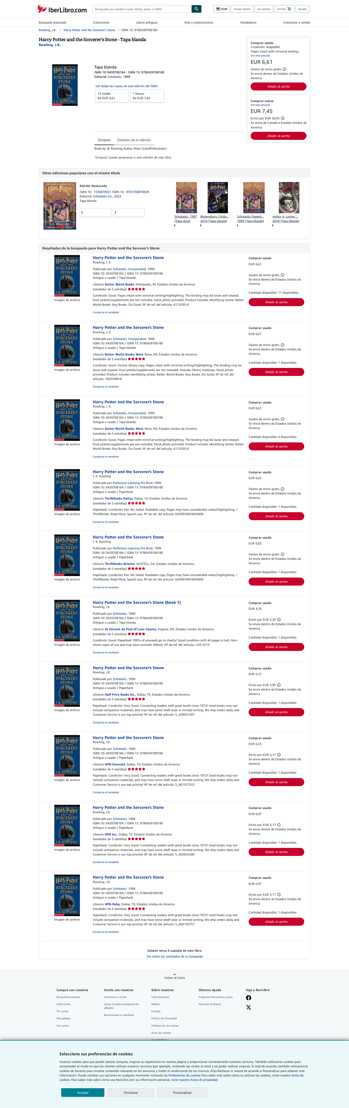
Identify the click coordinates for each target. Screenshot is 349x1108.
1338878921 (102, 192)
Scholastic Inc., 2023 (107, 196)
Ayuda (302, 9)
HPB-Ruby (112, 904)
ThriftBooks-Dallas (119, 498)
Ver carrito (63, 1025)
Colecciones (101, 22)
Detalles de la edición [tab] (134, 140)
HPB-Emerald (115, 764)
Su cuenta (264, 9)
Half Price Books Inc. (120, 694)
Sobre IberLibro (160, 997)
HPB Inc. (111, 834)
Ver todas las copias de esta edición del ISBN (126, 86)
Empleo (155, 1011)
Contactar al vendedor (106, 312)
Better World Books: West (124, 354)
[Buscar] (196, 9)
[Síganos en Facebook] (248, 998)
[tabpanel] (168, 153)
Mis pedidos (64, 1018)
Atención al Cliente (210, 1004)
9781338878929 (137, 192)
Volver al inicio (174, 978)
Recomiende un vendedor (119, 1015)
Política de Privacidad (164, 1018)
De (112, 95)
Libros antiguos (147, 22)
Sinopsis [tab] (104, 140)
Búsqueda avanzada (52, 22)
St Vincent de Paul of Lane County (130, 629)
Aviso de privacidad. (204, 1080)
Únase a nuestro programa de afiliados (121, 1006)
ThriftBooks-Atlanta (120, 564)
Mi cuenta (62, 1011)
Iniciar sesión (242, 9)
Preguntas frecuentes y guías (216, 997)
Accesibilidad (159, 1040)
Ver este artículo (260, 55)
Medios (155, 1004)
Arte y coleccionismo (199, 22)
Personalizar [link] (182, 1092)
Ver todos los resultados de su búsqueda (175, 956)
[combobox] (141, 9)
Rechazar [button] (131, 1092)
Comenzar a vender (296, 22)
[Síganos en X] (248, 1008)
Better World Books (119, 284)
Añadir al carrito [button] (279, 86)
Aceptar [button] (83, 1092)
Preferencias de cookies (184, 1075)
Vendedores (248, 22)
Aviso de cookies (161, 1032)
